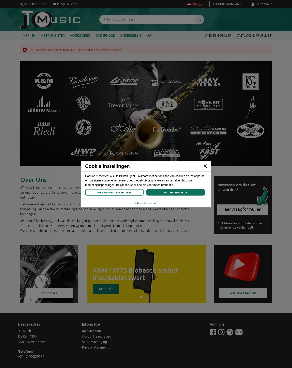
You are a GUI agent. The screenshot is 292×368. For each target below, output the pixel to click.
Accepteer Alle (175, 192)
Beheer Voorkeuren (146, 203)
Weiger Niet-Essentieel (114, 192)
